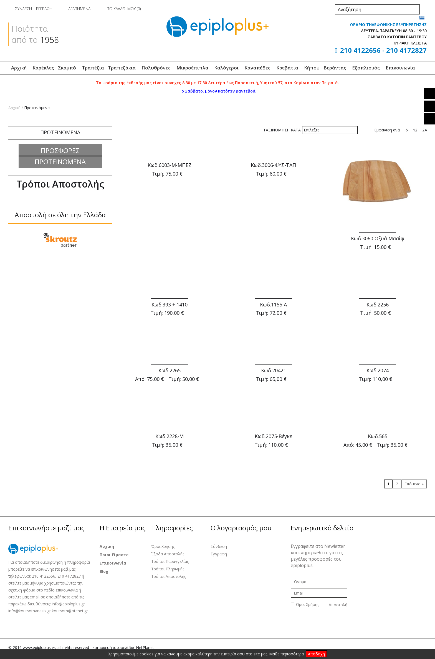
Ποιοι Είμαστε (114, 554)
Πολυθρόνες (156, 67)
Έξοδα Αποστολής (167, 553)
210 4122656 (360, 50)
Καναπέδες (257, 67)
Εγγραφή (219, 553)
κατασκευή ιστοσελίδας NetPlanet (123, 647)
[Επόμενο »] (414, 484)
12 (415, 130)
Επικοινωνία (400, 67)
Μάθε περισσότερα (286, 653)
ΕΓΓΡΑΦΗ (44, 8)
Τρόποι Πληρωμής (167, 568)
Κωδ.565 (377, 436)
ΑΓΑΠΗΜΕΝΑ (75, 8)
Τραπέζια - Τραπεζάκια (109, 67)
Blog (104, 571)
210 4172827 (406, 50)
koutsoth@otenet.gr (70, 610)
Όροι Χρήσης (162, 546)
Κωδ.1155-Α (273, 304)
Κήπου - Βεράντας (325, 67)
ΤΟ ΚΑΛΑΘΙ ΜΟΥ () (119, 8)
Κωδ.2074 (377, 370)
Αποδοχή (316, 653)
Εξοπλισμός (366, 67)
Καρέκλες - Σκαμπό (54, 67)
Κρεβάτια (287, 67)
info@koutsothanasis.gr (30, 610)
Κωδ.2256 (377, 304)
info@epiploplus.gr (68, 603)
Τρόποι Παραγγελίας (170, 561)
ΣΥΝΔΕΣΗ (23, 8)
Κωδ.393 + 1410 (169, 304)
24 (424, 130)
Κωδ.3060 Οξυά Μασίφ (377, 238)
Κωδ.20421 (273, 370)
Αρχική (19, 67)
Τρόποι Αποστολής (168, 576)
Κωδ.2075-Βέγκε (273, 436)
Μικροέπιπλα (192, 67)
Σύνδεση (219, 546)
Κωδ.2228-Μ (169, 436)
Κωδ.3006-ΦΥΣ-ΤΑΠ (273, 165)
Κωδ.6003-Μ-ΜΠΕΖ (169, 165)
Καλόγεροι (226, 67)
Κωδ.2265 (169, 370)
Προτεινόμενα (37, 107)
